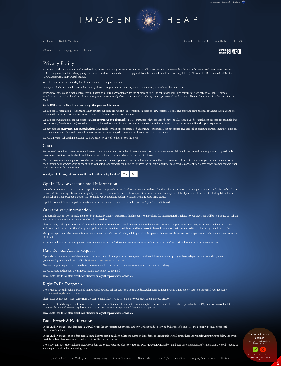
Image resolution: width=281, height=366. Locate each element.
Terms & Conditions (122, 358)
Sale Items (87, 50)
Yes (125, 174)
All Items (48, 50)
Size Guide (179, 358)
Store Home (47, 40)
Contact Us (144, 358)
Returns (225, 358)
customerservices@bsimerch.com (105, 260)
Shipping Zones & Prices (203, 358)
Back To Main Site (68, 40)
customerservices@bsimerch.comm (61, 293)
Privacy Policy (100, 358)
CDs (58, 50)
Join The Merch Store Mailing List (70, 358)
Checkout (238, 40)
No (133, 174)
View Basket (221, 40)
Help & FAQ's (162, 358)
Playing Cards (70, 50)
